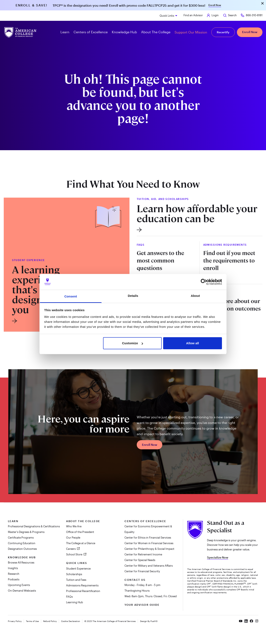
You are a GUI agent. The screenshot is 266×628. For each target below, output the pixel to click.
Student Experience (78, 568)
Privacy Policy (15, 621)
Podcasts (13, 579)
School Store (74, 554)
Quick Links (167, 15)
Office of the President (80, 531)
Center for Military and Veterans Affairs (148, 565)
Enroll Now (214, 5)
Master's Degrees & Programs (26, 531)
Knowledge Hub (22, 557)
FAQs (69, 596)
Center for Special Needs (139, 560)
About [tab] (195, 295)
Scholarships (74, 574)
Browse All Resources (21, 562)
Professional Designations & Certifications (34, 526)
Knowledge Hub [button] (124, 32)
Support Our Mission (191, 32)
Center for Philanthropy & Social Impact (149, 548)
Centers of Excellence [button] (91, 32)
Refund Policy (50, 621)
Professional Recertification (83, 591)
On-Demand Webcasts (22, 590)
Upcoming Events (19, 584)
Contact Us (134, 579)
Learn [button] (64, 32)
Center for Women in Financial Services (148, 543)
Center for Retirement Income (143, 554)
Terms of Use (32, 621)
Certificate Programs (21, 537)
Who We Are (73, 526)
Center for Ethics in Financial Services (147, 537)
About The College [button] (155, 32)
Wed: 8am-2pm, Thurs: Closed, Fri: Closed (150, 596)
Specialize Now (217, 557)
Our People (73, 537)
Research (13, 573)
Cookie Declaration (70, 621)
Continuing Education (21, 543)
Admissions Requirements (82, 585)
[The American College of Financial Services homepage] (20, 32)
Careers (71, 548)
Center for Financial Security (142, 571)
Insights (13, 568)
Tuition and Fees (76, 579)
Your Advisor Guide (141, 604)
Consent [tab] (70, 296)
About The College (83, 521)
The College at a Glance (80, 543)
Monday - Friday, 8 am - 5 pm (142, 584)
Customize (132, 343)
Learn (13, 521)
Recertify (223, 32)
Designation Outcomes (22, 548)
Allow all (192, 343)
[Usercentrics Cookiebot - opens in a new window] (204, 282)
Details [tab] (133, 295)
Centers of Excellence (145, 521)
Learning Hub (74, 602)
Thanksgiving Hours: (137, 590)
